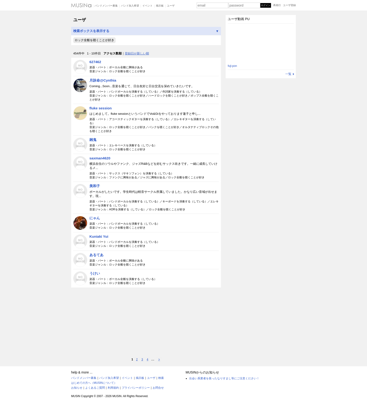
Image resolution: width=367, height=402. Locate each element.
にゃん (94, 218)
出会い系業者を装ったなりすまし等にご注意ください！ (224, 378)
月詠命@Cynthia (102, 80)
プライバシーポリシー (136, 387)
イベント (147, 5)
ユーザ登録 (289, 5)
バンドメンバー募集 (106, 5)
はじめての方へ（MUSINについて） (94, 382)
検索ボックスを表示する (146, 31)
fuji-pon (232, 66)
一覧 (288, 74)
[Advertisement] (146, 322)
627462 (95, 62)
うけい (94, 273)
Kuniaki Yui (98, 236)
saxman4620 (99, 158)
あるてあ (96, 255)
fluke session (100, 108)
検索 (161, 378)
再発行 (277, 5)
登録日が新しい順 (137, 53)
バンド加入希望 (130, 5)
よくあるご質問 (95, 387)
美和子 (94, 186)
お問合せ (158, 387)
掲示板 (160, 5)
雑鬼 (92, 140)
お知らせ (76, 387)
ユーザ (171, 5)
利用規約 (113, 387)
